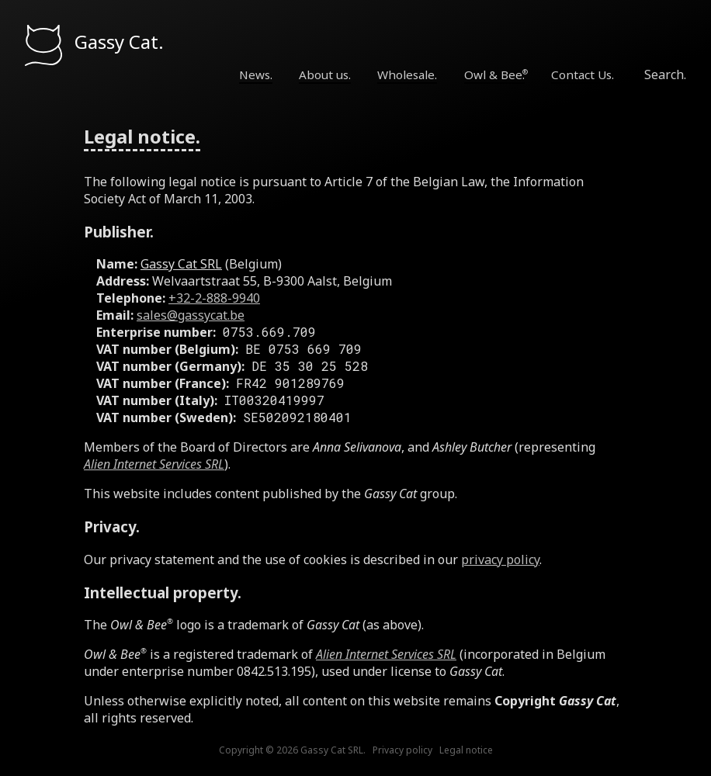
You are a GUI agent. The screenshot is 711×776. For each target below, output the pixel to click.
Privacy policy (402, 750)
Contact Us (581, 74)
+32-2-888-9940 (214, 298)
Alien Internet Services (154, 464)
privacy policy (500, 559)
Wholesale (406, 74)
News (254, 74)
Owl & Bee (493, 74)
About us (324, 74)
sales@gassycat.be (191, 315)
